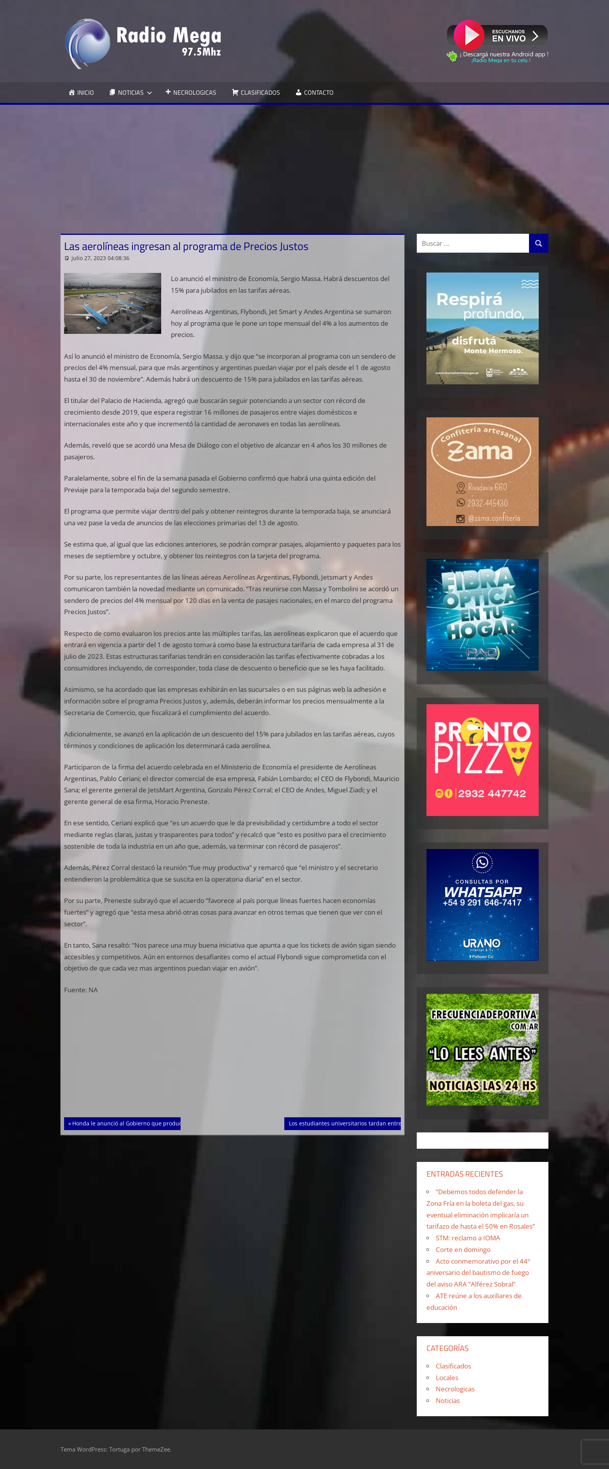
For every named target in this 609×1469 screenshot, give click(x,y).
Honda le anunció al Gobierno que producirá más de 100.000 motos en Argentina (178, 1122)
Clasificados (453, 1365)
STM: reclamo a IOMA (468, 1237)
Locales (447, 1377)
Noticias (448, 1400)
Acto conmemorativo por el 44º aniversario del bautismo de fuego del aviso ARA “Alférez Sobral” (478, 1273)
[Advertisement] (304, 163)
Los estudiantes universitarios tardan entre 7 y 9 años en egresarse (377, 1122)
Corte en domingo (463, 1249)
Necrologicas (455, 1388)
